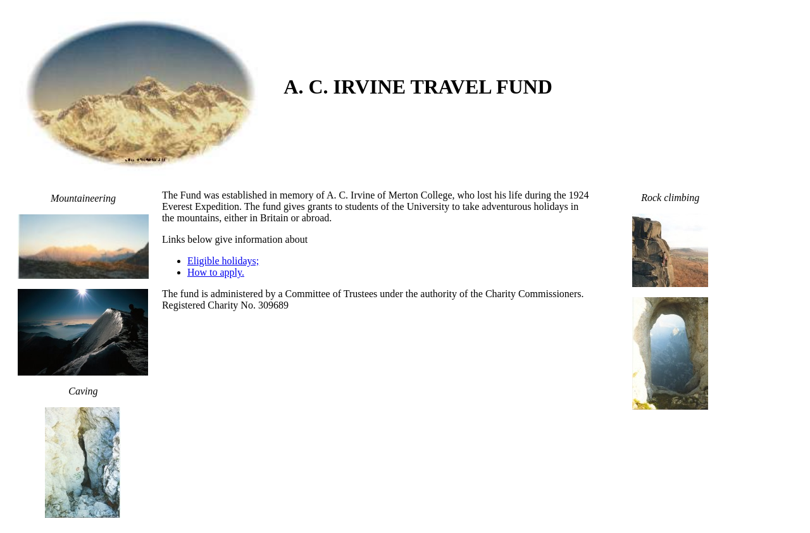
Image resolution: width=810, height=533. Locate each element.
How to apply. (215, 272)
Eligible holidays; (223, 260)
